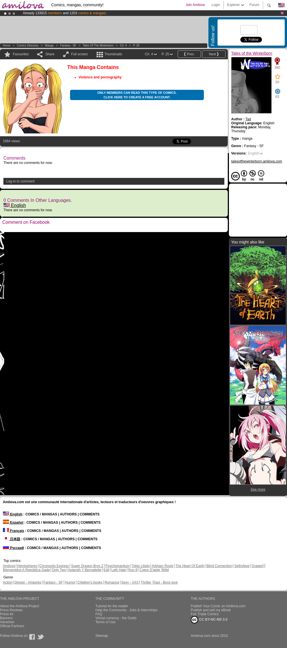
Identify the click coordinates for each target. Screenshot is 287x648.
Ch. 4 (123, 45)
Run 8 (132, 570)
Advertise (7, 622)
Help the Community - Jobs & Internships (126, 610)
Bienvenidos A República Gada (26, 570)
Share (49, 54)
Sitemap (101, 636)
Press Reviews (11, 610)
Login (216, 5)
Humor (70, 582)
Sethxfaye (241, 566)
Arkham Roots (162, 566)
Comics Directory (27, 45)
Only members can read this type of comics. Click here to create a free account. (137, 95)
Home (7, 45)
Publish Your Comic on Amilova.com (218, 606)
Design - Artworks (28, 582)
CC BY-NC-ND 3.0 (209, 619)
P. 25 (136, 45)
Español (13, 523)
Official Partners (12, 626)
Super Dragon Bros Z (87, 566)
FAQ (98, 614)
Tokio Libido (141, 566)
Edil (106, 570)
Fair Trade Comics (205, 614)
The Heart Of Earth (189, 566)
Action (7, 582)
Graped (257, 566)
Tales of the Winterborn (98, 45)
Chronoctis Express (54, 566)
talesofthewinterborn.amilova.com (256, 161)
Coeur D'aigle (150, 570)
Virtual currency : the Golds (116, 618)
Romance (111, 582)
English (14, 205)
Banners (6, 618)
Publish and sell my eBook (211, 610)
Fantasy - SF (68, 45)
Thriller (146, 582)
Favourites (21, 54)
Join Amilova (195, 5)
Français (13, 531)
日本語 (11, 539)
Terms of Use (105, 622)
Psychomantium (117, 566)
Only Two (59, 570)
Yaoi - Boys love (165, 582)
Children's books (89, 582)
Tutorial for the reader (111, 606)
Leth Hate (118, 570)
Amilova (9, 566)
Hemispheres (27, 566)
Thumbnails (113, 54)
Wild (165, 570)
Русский (13, 548)
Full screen (79, 54)
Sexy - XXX (130, 582)
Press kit (6, 614)
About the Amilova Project (19, 606)
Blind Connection (219, 566)
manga (49, 45)
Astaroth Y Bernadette (85, 570)
